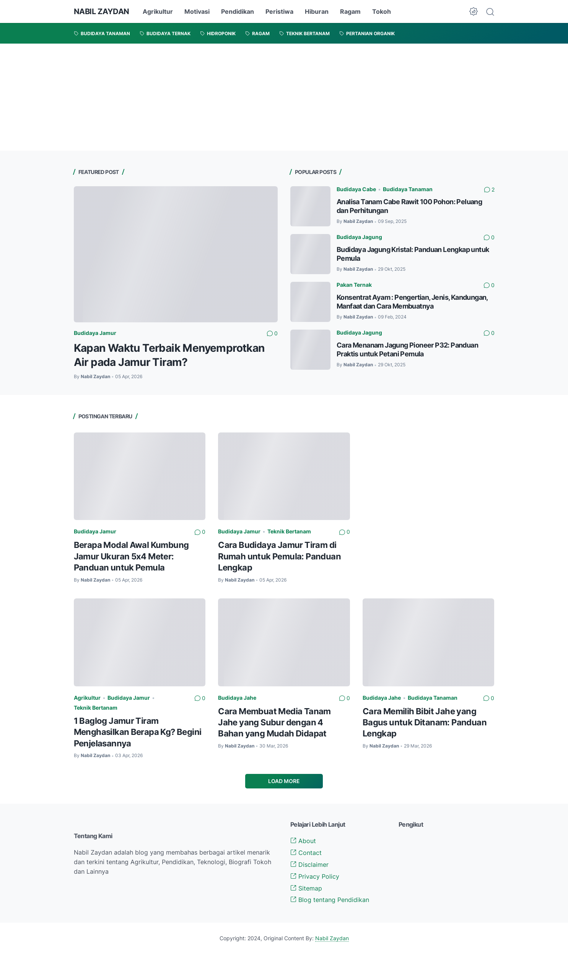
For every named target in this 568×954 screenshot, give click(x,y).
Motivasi (197, 11)
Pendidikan (237, 11)
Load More (284, 781)
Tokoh (381, 11)
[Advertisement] (229, 97)
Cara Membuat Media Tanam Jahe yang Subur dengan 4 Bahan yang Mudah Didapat (274, 722)
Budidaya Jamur (95, 333)
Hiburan (317, 11)
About (303, 841)
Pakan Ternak (354, 284)
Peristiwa (279, 11)
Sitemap (306, 888)
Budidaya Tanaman (408, 189)
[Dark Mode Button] (473, 11)
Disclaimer (309, 864)
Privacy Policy (314, 876)
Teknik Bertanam (289, 531)
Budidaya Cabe (356, 189)
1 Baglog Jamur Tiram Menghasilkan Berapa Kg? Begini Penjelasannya (138, 732)
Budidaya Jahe (237, 697)
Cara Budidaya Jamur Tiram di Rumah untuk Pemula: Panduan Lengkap (279, 556)
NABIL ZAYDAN (101, 11)
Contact (306, 852)
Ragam (350, 11)
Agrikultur (158, 11)
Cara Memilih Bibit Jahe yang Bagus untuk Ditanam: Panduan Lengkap (425, 722)
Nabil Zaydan (332, 938)
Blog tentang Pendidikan (329, 900)
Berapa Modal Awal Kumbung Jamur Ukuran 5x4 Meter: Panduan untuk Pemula (131, 556)
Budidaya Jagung (359, 237)
